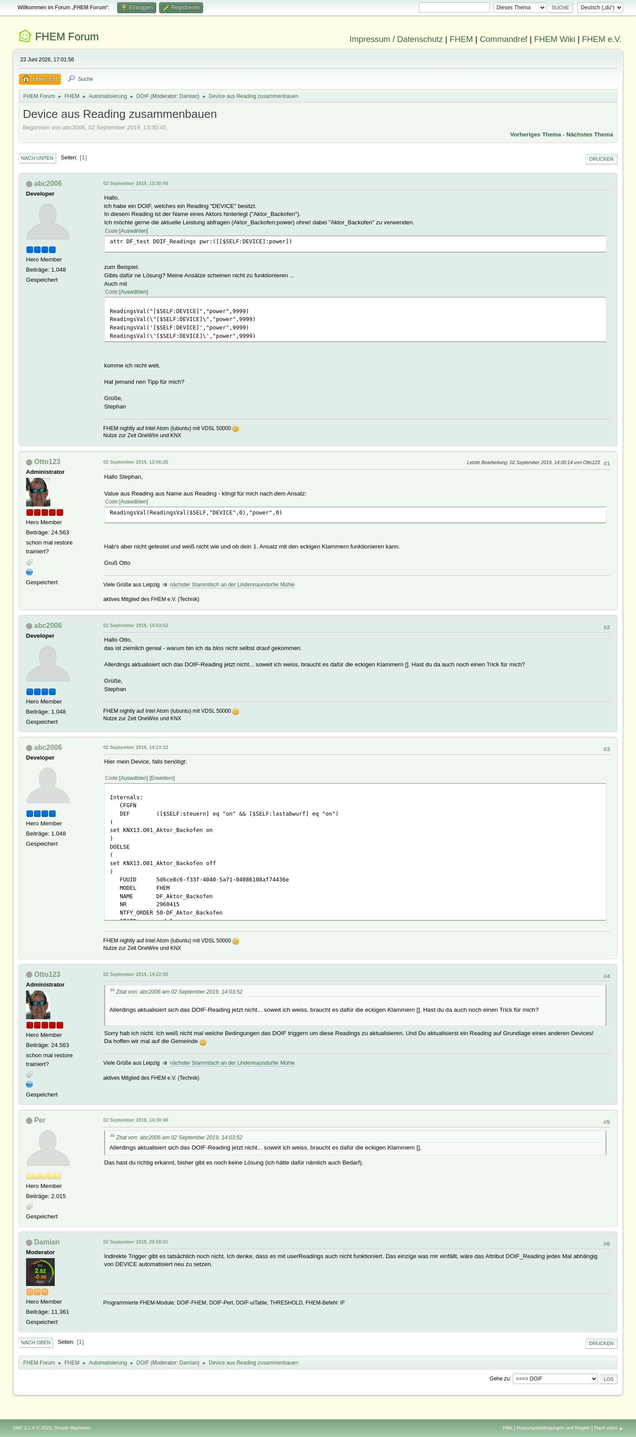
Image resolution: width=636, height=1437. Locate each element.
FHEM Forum (66, 36)
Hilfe (507, 1427)
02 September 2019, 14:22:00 (135, 974)
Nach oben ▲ (608, 1427)
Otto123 (47, 461)
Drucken (601, 159)
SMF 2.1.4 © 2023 (32, 1427)
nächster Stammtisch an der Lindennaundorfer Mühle (232, 585)
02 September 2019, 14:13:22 (135, 747)
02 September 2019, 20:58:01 (135, 1241)
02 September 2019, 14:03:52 (135, 625)
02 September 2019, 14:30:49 (135, 1120)
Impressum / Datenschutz (396, 39)
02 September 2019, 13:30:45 (135, 183)
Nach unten (37, 158)
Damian (188, 96)
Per (39, 1120)
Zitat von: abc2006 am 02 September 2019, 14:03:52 (179, 992)
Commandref (503, 39)
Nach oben (36, 1342)
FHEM (461, 39)
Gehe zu (500, 1379)
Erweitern (162, 778)
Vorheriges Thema (535, 134)
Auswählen (134, 231)
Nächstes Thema (589, 134)
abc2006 (48, 183)
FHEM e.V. (602, 39)
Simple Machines (72, 1427)
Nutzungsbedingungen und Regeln (553, 1427)
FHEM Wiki (554, 39)
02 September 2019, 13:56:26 (135, 462)
